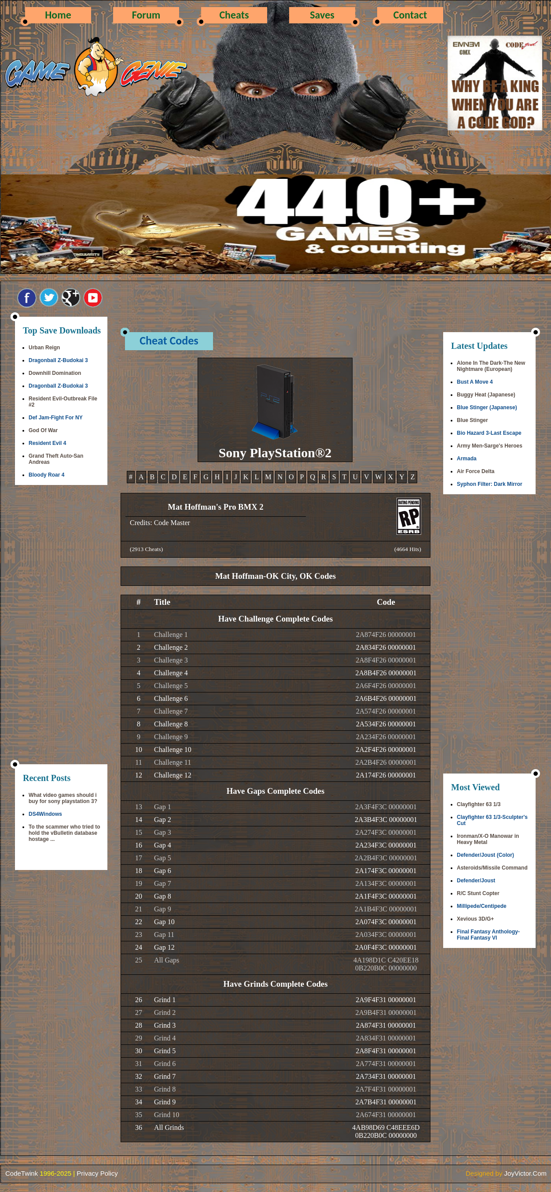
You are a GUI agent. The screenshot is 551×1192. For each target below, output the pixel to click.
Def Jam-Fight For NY (56, 418)
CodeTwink (21, 1173)
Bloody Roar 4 (46, 475)
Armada (467, 458)
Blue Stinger (472, 420)
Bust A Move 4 (475, 382)
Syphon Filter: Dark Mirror (489, 484)
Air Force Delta (475, 471)
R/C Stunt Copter (478, 893)
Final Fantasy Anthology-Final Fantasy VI (488, 935)
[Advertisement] (61, 625)
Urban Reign (44, 347)
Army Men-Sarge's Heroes (489, 446)
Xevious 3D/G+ (475, 919)
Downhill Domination (55, 373)
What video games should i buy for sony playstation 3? (63, 798)
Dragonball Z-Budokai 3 (58, 360)
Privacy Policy (97, 1173)
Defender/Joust (476, 880)
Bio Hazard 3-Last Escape (489, 433)
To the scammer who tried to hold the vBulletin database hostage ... (64, 833)
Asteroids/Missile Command (492, 868)
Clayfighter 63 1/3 (478, 804)
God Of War (43, 430)
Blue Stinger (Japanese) (487, 407)
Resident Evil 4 (47, 443)
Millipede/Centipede (482, 906)
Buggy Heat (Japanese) (486, 395)
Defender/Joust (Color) (485, 855)
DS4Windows (45, 814)
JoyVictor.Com (525, 1173)
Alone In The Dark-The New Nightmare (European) (491, 366)
